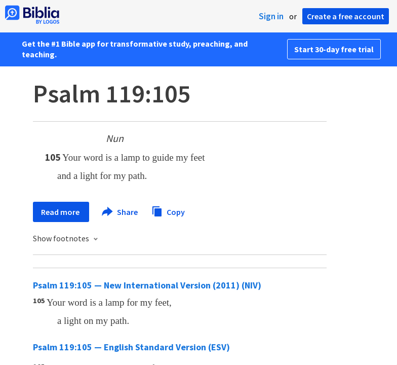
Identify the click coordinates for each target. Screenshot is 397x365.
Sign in (271, 16)
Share (120, 212)
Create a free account (345, 16)
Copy (168, 210)
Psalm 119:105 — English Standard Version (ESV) (131, 347)
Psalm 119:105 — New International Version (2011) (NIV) (147, 285)
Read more (61, 212)
